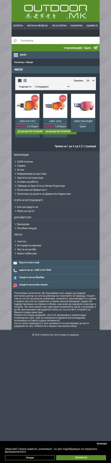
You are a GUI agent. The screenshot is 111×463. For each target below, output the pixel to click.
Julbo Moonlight (83, 121)
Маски (29, 62)
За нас (20, 169)
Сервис (21, 165)
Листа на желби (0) (37, 26)
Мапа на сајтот (26, 211)
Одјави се (92, 26)
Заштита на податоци (30, 177)
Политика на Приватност (32, 189)
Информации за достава (31, 173)
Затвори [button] (102, 443)
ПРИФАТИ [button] (81, 457)
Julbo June (55, 121)
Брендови (23, 224)
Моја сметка (59, 26)
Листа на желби (26, 249)
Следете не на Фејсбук (31, 277)
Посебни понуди (27, 228)
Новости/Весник (27, 253)
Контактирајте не (27, 207)
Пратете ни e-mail (29, 262)
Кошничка (76, 26)
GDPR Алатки (25, 161)
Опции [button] (30, 457)
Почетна (18, 26)
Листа (20, 80)
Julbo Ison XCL (27, 121)
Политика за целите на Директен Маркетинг (44, 193)
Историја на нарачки (29, 245)
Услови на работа (27, 181)
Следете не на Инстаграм (33, 284)
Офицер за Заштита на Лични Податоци (41, 185)
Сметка (21, 241)
